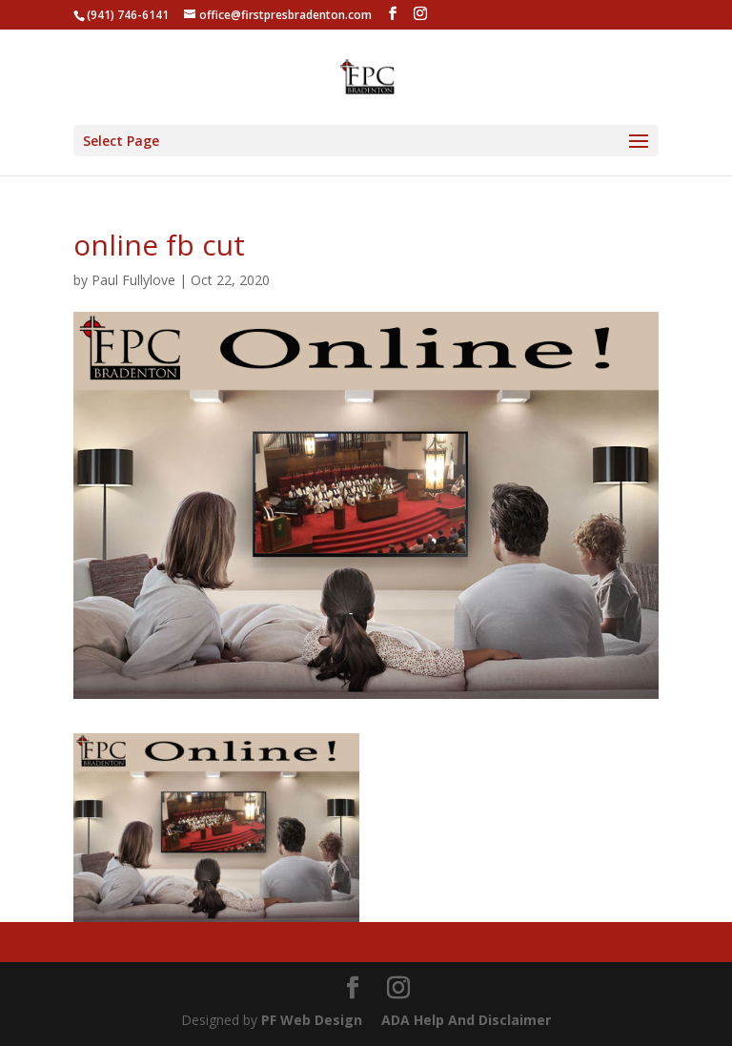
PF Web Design (311, 1020)
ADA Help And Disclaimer (466, 1020)
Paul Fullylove (133, 280)
